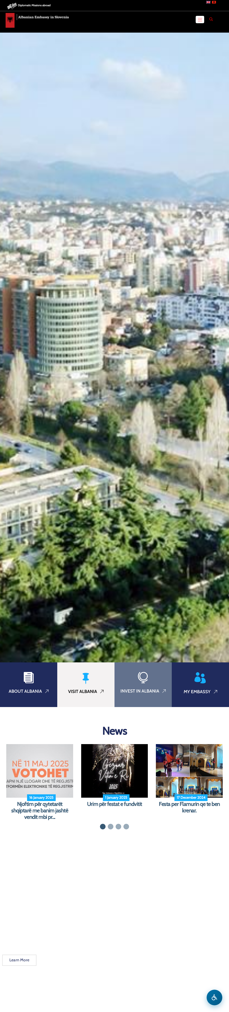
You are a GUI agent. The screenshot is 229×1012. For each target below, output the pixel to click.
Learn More (19, 960)
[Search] (211, 19)
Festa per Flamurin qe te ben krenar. (189, 807)
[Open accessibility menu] (214, 997)
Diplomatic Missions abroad (34, 5)
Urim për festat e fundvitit (114, 804)
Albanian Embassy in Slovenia (43, 17)
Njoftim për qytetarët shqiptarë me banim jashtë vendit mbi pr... (39, 810)
